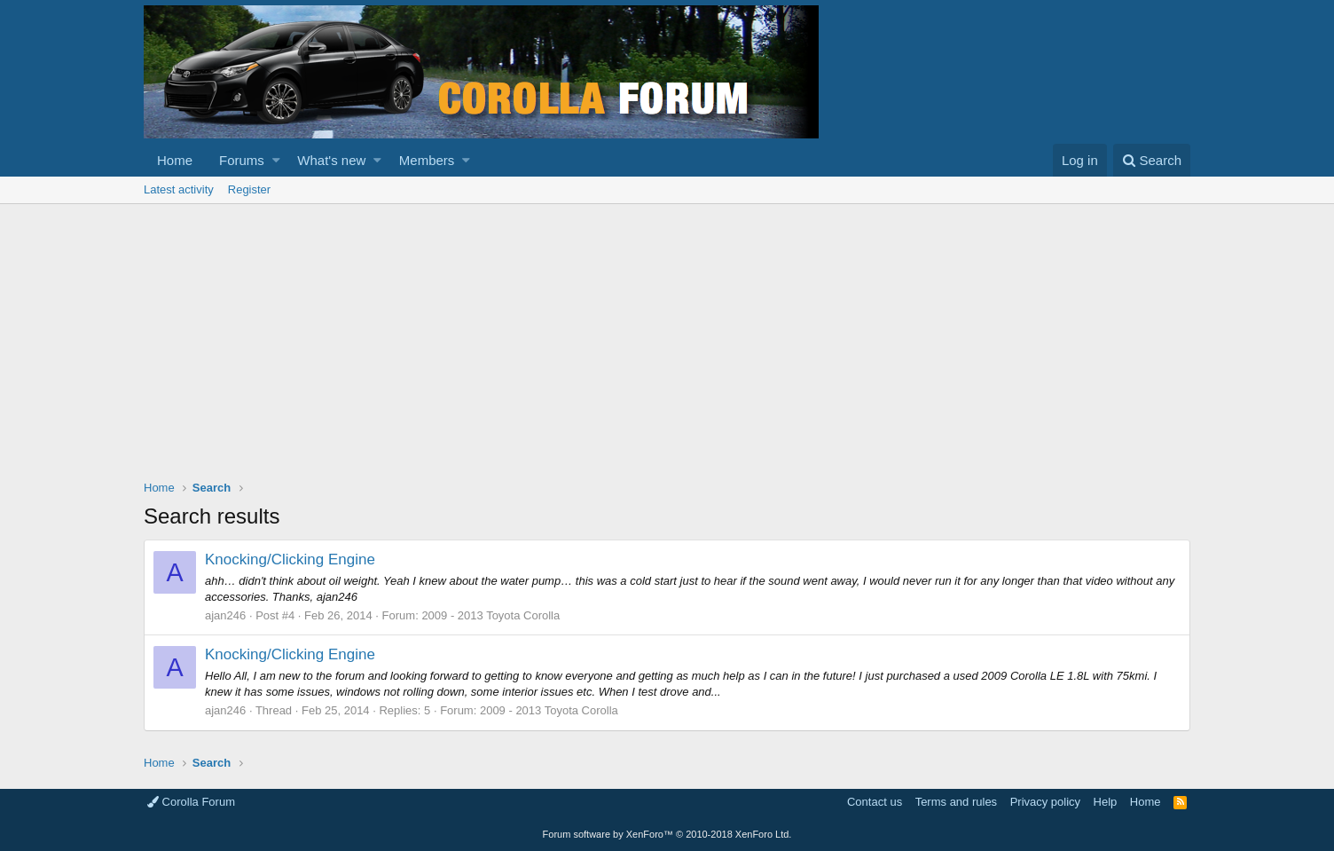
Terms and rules (956, 801)
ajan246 (225, 615)
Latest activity (179, 189)
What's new (331, 160)
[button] (276, 160)
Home (174, 160)
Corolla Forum (191, 801)
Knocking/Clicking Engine (290, 559)
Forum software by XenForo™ (667, 834)
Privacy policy (1045, 801)
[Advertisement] (667, 337)
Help (1106, 801)
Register (249, 189)
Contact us (874, 801)
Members (427, 160)
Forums (241, 160)
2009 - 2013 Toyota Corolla (490, 615)
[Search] (1151, 160)
